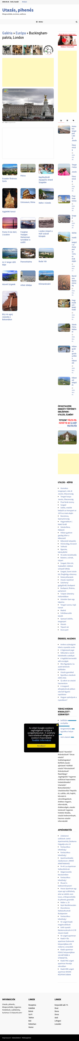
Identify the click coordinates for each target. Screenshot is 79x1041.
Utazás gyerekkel (67, 672)
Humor (30, 1027)
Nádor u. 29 (64, 902)
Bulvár (30, 1011)
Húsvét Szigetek (8, 284)
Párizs (23, 175)
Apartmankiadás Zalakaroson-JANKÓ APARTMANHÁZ (66, 861)
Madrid (63, 610)
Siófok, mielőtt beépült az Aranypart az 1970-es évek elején (74, 247)
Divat (56, 1008)
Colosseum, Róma (27, 202)
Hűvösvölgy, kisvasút (68, 544)
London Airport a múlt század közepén (46, 233)
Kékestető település (74, 381)
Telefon (31, 1018)
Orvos (57, 1014)
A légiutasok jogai (67, 650)
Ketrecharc (32, 1024)
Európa (21, 33)
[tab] (61, 121)
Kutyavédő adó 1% (61, 1005)
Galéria (7, 33)
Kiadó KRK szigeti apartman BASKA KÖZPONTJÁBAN (66, 972)
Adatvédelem (16, 1038)
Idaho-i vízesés (45, 203)
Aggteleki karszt (9, 211)
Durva (57, 1011)
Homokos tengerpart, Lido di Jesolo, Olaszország (65, 491)
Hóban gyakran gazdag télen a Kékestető (74, 354)
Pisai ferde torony (74, 198)
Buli (29, 1021)
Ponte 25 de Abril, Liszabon (9, 233)
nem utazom (67, 737)
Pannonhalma (26, 261)
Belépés (24, 2)
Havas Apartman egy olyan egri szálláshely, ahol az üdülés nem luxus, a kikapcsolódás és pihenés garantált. (67, 894)
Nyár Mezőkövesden (68, 905)
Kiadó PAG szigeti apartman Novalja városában (66, 963)
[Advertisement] (28, 72)
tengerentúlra (67, 728)
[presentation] (61, 121)
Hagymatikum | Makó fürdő (74, 305)
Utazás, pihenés (17, 10)
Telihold (63, 546)
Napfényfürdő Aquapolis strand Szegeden (46, 180)
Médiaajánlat (26, 1038)
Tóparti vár (64, 627)
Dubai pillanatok (66, 577)
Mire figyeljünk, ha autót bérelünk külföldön (66, 667)
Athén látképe (26, 285)
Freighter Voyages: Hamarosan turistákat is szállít (25, 237)
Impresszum (6, 1038)
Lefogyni (58, 1021)
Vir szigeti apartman (68, 936)
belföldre (68, 720)
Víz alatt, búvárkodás (68, 555)
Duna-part (64, 630)
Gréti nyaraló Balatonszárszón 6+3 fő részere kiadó (67, 930)
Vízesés (63, 624)
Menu (39, 22)
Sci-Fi (30, 1014)
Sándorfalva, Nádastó (74, 328)
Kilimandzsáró (45, 284)
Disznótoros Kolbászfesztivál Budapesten (64, 911)
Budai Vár (43, 261)
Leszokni (58, 1024)
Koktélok (31, 1008)
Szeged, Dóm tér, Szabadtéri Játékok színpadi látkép (66, 566)
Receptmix (32, 1005)
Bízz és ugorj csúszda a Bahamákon (7, 317)
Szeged (63, 505)
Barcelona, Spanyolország (74, 280)
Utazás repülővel (67, 580)
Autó (56, 1018)
